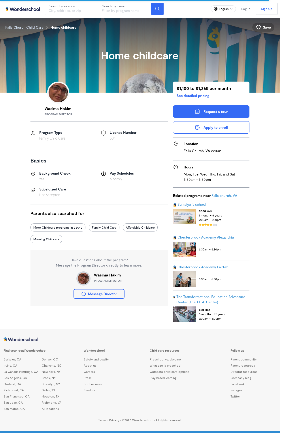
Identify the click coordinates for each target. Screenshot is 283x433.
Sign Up (266, 9)
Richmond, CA (14, 390)
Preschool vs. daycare (165, 359)
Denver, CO (50, 359)
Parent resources (242, 365)
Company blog (240, 378)
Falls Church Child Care (24, 27)
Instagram (237, 390)
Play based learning (163, 378)
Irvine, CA (10, 365)
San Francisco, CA (17, 396)
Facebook (237, 384)
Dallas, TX (48, 390)
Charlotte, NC (51, 365)
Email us (89, 390)
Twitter (235, 396)
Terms (102, 420)
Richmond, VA (51, 402)
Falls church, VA (224, 195)
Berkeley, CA (12, 359)
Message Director (99, 294)
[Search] (157, 9)
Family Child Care (104, 227)
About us (90, 365)
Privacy (114, 420)
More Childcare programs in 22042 (58, 227)
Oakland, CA (12, 384)
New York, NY (51, 371)
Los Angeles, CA (15, 378)
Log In (245, 9)
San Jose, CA (13, 402)
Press (88, 378)
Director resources (243, 371)
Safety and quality (96, 359)
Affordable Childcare (140, 227)
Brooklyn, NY (51, 384)
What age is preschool (165, 365)
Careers (89, 371)
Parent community (243, 359)
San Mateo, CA (14, 409)
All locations (50, 409)
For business (93, 384)
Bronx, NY (49, 378)
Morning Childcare (46, 239)
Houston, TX (50, 396)
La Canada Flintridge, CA (21, 371)
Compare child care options (169, 371)
